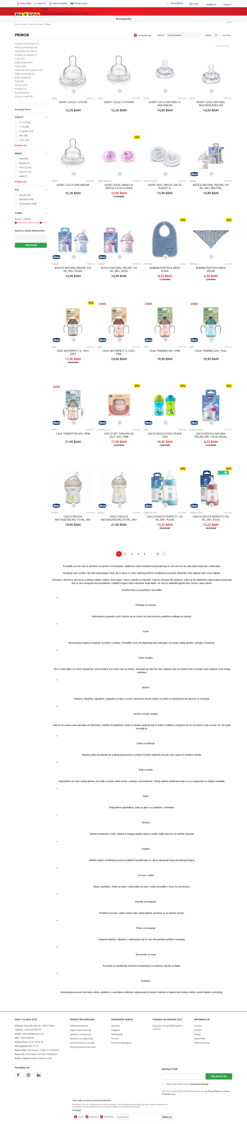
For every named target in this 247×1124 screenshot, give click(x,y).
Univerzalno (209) (28, 203)
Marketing (109, 1117)
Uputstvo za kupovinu (80, 1034)
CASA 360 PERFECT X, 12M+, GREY (73, 352)
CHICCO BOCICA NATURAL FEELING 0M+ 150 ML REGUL (211, 435)
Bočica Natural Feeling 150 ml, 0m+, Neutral (211, 186)
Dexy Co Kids (20, 24)
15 (157, 553)
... (151, 553)
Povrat (114, 1038)
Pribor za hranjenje (26, 47)
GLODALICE (22, 93)
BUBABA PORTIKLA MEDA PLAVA (165, 269)
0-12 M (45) (24, 122)
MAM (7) (23, 176)
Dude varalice (23, 62)
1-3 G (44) (24, 127)
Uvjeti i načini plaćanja (80, 1030)
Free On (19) (25, 172)
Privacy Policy (214, 1091)
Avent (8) (23, 158)
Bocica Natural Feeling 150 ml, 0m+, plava (73, 269)
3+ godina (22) (26, 131)
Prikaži (208, 35)
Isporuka (115, 1026)
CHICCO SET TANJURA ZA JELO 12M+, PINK (119, 435)
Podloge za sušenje (26, 55)
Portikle (21, 89)
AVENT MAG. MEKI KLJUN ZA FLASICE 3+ (165, 186)
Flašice (20, 66)
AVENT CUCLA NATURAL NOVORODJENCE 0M (210, 104)
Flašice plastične (151, 181)
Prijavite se (219, 1076)
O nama (197, 1026)
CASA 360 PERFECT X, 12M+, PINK (118, 352)
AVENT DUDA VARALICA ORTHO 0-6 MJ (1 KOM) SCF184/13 (119, 188)
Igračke (74, 11)
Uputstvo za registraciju (81, 1038)
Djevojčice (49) (26, 199)
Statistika (94, 1117)
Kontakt (198, 1030)
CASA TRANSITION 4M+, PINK (73, 433)
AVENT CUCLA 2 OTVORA (119, 102)
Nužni (80, 1117)
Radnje (197, 1034)
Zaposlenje (199, 1038)
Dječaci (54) (25, 195)
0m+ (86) (23, 135)
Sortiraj (160, 35)
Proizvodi (32, 24)
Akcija (110, 11)
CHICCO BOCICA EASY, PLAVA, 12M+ (164, 435)
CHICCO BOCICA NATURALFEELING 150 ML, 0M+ (73, 518)
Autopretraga (144, 35)
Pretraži (31, 245)
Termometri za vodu (26, 51)
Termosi (21, 85)
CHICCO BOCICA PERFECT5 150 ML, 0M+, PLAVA (165, 518)
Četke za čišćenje (25, 74)
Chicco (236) (25, 167)
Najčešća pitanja (202, 1043)
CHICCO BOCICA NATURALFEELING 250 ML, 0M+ (119, 518)
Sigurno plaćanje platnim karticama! (123, 18)
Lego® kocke (93, 11)
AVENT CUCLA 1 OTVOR (73, 102)
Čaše (19, 81)
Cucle (20, 59)
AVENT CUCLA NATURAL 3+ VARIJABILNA (165, 104)
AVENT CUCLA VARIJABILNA (73, 184)
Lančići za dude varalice (28, 70)
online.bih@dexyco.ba (32, 1034)
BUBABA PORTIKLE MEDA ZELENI (211, 269)
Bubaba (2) (24, 163)
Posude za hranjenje (27, 44)
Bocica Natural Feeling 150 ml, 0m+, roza (119, 269)
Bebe (41, 24)
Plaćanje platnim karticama (83, 1047)
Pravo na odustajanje (121, 1043)
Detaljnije (76, 1110)
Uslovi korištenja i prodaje (82, 1043)
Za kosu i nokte (24, 96)
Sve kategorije (54, 11)
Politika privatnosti (79, 1026)
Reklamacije (117, 1034)
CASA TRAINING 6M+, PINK (164, 350)
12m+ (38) (24, 140)
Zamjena (115, 1030)
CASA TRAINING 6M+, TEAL (211, 350)
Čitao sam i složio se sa (187, 1084)
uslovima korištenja (199, 1084)
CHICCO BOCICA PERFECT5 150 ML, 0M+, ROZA (211, 518)
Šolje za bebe (23, 78)
